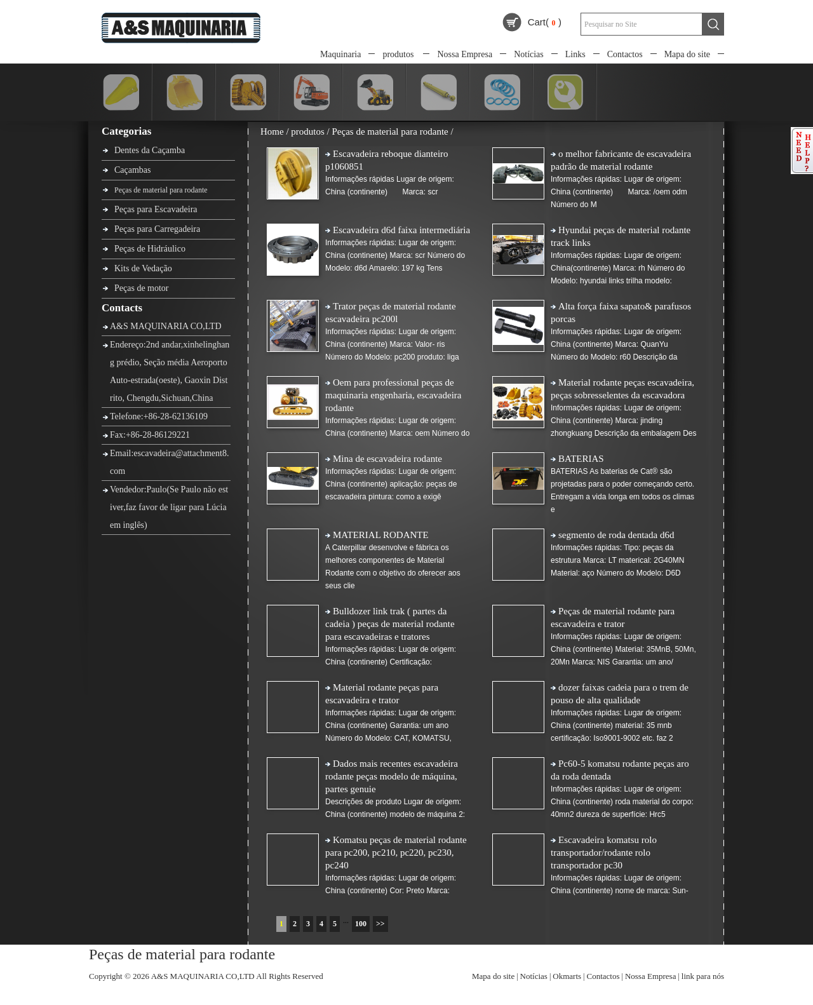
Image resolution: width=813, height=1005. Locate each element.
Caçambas (132, 170)
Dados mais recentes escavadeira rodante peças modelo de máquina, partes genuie (391, 776)
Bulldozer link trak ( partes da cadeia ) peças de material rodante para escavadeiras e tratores (390, 624)
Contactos (625, 54)
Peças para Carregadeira (157, 229)
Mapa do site (687, 54)
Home (272, 131)
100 (360, 923)
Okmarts (567, 976)
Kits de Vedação (143, 268)
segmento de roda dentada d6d (616, 535)
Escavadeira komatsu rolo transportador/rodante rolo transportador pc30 (604, 852)
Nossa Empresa (464, 54)
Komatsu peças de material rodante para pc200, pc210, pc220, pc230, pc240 (396, 852)
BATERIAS (581, 459)
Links (575, 54)
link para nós (703, 976)
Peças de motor (141, 288)
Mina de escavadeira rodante (387, 459)
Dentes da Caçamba (149, 150)
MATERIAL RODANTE (381, 535)
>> (380, 923)
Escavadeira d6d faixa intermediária (401, 230)
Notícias (529, 54)
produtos (397, 54)
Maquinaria (340, 54)
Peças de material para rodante (161, 189)
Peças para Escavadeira (156, 209)
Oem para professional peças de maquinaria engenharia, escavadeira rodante (393, 395)
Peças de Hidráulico (149, 248)
